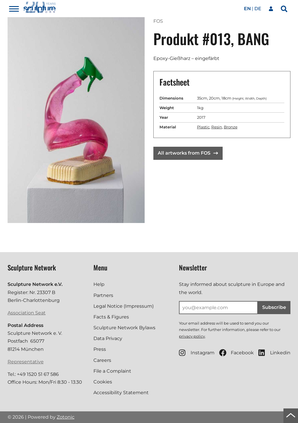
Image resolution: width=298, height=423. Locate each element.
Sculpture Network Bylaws (124, 327)
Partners (103, 295)
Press (99, 349)
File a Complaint (112, 371)
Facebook (236, 352)
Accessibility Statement (121, 392)
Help (98, 284)
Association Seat (27, 313)
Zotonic (65, 417)
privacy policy (192, 336)
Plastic (203, 127)
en (247, 8)
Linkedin (274, 352)
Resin (216, 127)
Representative (26, 361)
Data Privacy (107, 338)
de (257, 8)
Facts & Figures (111, 317)
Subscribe (274, 307)
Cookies (102, 382)
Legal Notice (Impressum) (123, 306)
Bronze (230, 127)
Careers (102, 360)
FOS (158, 21)
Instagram (196, 352)
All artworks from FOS (188, 153)
